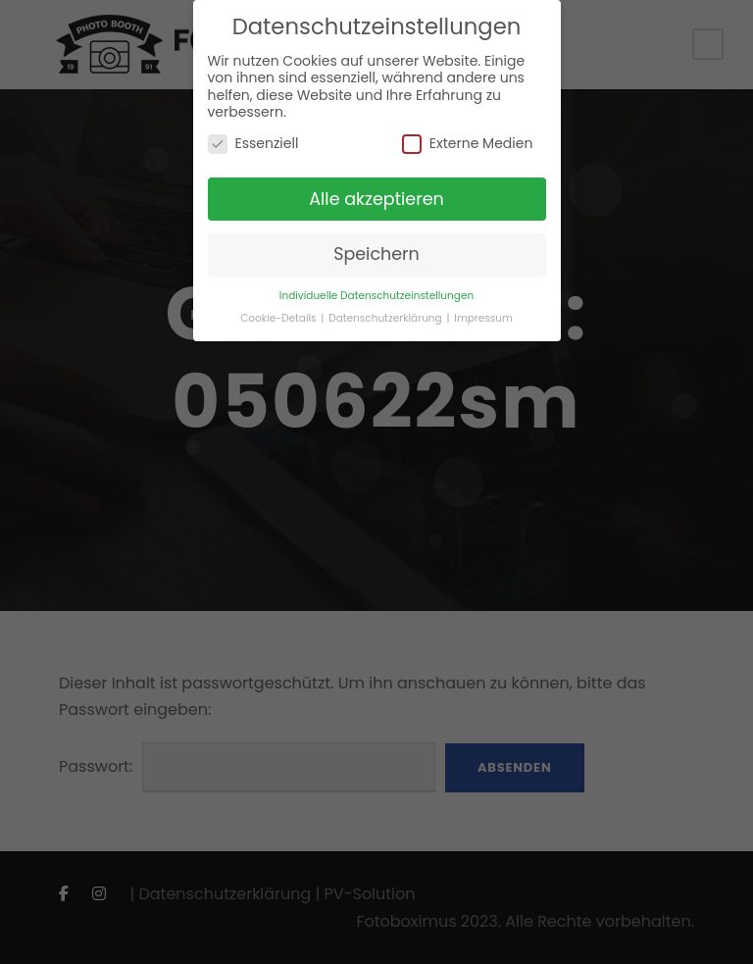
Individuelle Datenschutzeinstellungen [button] (376, 295)
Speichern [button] (376, 254)
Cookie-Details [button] (279, 318)
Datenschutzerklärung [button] (386, 318)
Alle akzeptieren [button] (376, 199)
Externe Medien (467, 143)
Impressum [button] (483, 318)
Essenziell (253, 143)
